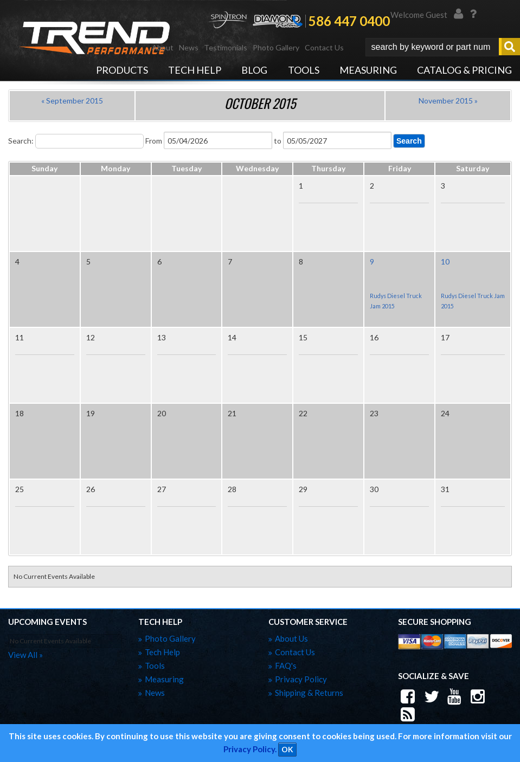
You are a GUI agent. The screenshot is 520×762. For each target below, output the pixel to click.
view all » (25, 654)
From (153, 140)
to (277, 140)
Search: (21, 140)
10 (445, 261)
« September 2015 (72, 100)
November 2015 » (448, 100)
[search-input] (432, 47)
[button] (442, 47)
